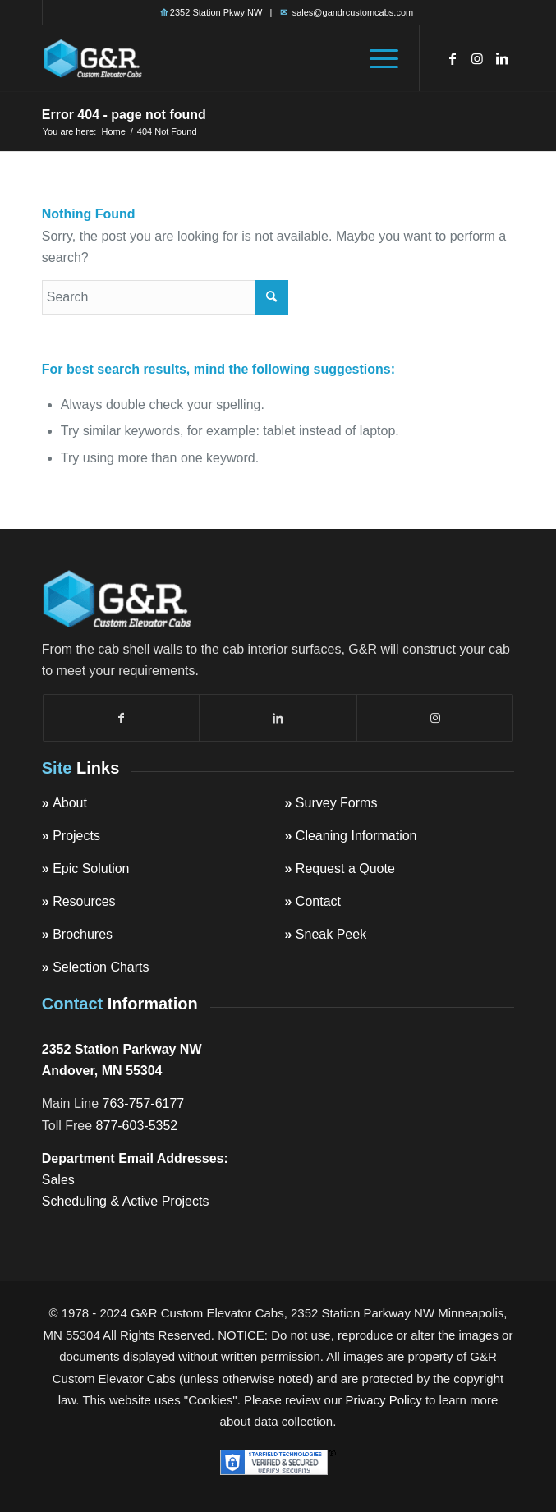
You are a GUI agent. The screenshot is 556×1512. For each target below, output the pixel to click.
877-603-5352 (137, 1126)
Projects (76, 836)
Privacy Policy (383, 1400)
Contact (318, 901)
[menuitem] (375, 58)
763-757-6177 (144, 1103)
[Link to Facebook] (452, 58)
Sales (58, 1180)
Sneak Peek (331, 934)
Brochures (83, 934)
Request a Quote (345, 868)
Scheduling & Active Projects (125, 1201)
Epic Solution (91, 868)
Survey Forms (337, 803)
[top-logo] (231, 58)
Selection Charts (101, 967)
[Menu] (375, 58)
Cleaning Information (356, 836)
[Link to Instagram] (477, 58)
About (70, 803)
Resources (84, 901)
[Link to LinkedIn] (501, 58)
